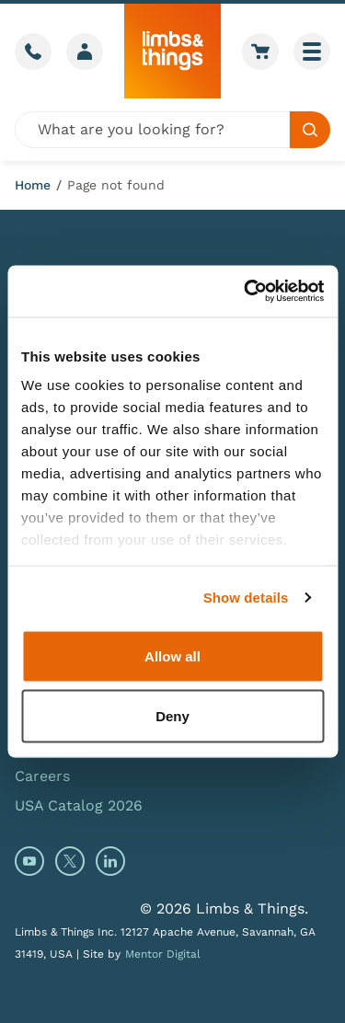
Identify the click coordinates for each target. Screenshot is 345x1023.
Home (33, 185)
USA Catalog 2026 (79, 805)
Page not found (116, 185)
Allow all (172, 655)
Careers (42, 776)
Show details (246, 597)
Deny (172, 716)
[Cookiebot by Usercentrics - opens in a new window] (245, 292)
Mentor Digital (163, 954)
